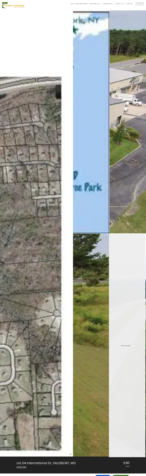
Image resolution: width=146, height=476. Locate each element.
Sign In (140, 3)
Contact (130, 3)
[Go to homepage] (36, 5)
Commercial (108, 3)
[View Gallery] (128, 345)
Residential (95, 3)
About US (120, 3)
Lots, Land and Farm (79, 3)
